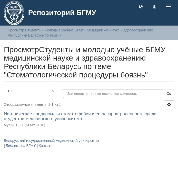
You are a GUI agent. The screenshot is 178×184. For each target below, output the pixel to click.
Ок (168, 93)
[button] (140, 6)
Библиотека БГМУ (21, 146)
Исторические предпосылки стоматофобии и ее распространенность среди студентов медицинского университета (80, 116)
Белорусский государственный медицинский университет (51, 141)
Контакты (46, 146)
